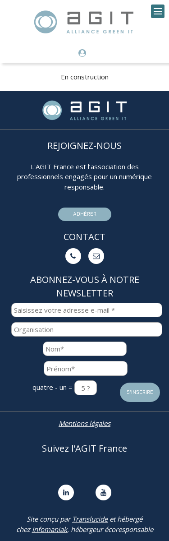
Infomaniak (49, 529)
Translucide (90, 518)
